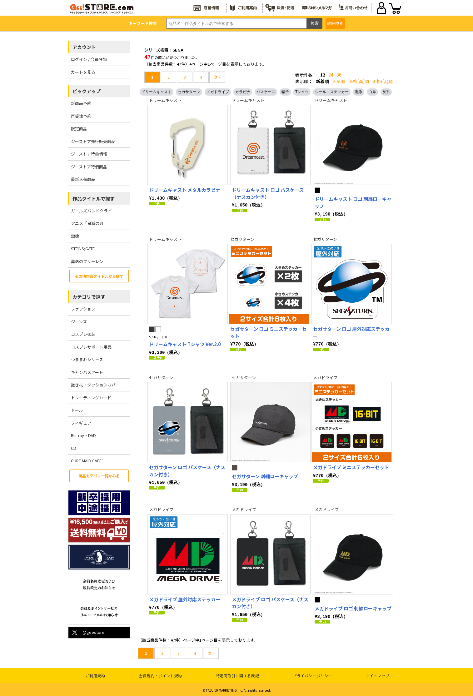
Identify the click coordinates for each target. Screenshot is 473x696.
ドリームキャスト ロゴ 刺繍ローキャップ (353, 202)
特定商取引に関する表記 (237, 674)
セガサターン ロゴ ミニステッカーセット (268, 332)
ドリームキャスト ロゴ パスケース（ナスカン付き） (268, 193)
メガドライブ (218, 92)
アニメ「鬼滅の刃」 (89, 223)
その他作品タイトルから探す (99, 276)
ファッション (83, 309)
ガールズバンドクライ (91, 211)
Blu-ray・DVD (83, 435)
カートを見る (83, 72)
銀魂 (75, 236)
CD (73, 448)
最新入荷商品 (83, 179)
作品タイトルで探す (93, 198)
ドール (77, 410)
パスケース (265, 92)
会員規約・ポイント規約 (160, 674)
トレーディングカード (91, 397)
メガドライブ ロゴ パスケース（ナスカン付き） (270, 602)
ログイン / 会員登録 (89, 59)
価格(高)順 (358, 81)
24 (330, 75)
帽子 (285, 92)
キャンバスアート (87, 372)
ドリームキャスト (157, 92)
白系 (372, 92)
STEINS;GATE (83, 248)
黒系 (358, 92)
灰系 (386, 92)
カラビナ (242, 92)
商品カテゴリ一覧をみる (99, 475)
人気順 (338, 81)
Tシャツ (302, 92)
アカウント (84, 47)
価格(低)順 (382, 81)
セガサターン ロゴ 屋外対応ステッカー (351, 332)
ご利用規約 (95, 674)
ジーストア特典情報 (89, 154)
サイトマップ (378, 674)
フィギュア (81, 423)
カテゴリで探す (88, 296)
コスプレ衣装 (83, 334)
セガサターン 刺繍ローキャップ (265, 475)
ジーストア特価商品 (89, 167)
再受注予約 (81, 116)
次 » (217, 77)
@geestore (87, 632)
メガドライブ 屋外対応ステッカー (184, 598)
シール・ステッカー (332, 92)
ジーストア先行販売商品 (93, 141)
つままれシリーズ (87, 359)
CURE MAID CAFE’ (87, 461)
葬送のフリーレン (87, 261)
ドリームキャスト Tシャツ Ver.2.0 (185, 344)
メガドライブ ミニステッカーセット (351, 466)
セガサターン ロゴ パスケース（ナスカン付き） (187, 470)
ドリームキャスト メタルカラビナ (184, 189)
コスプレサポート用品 (91, 347)
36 (338, 75)
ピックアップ (86, 91)
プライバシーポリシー (312, 674)
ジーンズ (79, 322)
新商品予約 (81, 103)
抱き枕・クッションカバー (95, 385)
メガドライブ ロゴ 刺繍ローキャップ (353, 607)
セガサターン (189, 92)
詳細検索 (335, 23)
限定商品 (79, 129)
